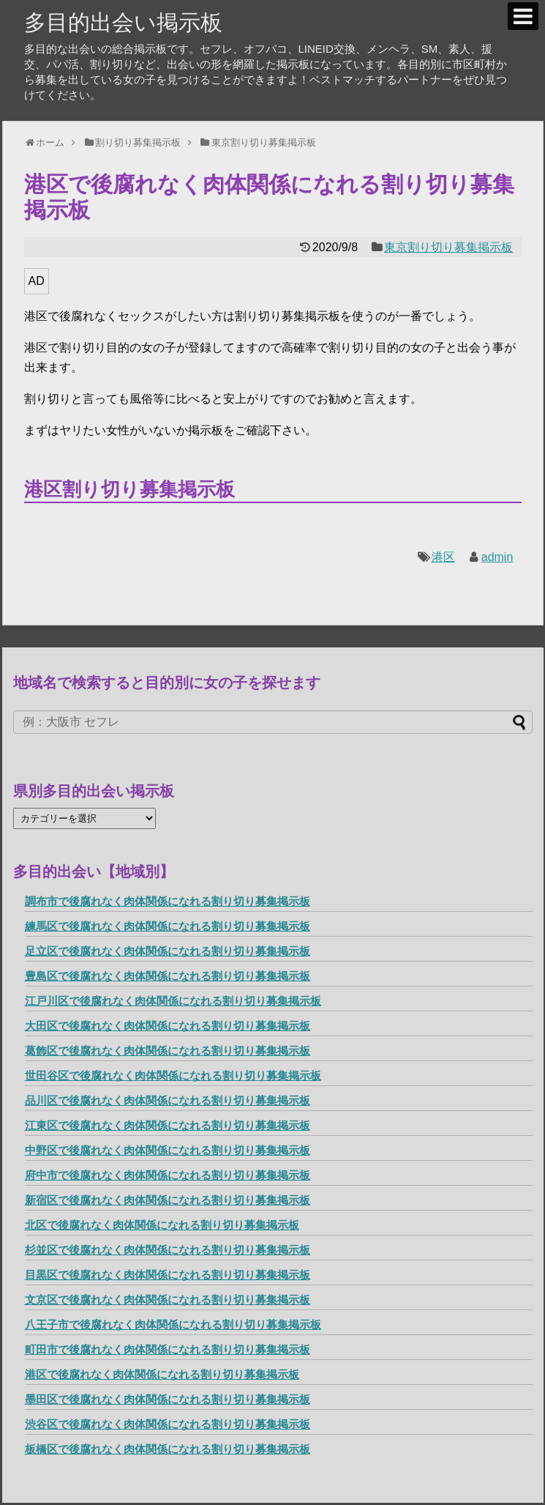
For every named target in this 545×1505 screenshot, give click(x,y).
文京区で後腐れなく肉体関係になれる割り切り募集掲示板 (167, 1299)
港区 (443, 557)
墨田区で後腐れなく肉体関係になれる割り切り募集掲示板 (167, 1399)
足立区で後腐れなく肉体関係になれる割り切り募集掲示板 (167, 951)
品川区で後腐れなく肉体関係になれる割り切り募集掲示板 (167, 1100)
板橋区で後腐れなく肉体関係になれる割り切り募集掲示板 (167, 1449)
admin (497, 557)
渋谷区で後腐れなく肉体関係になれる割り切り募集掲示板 (167, 1424)
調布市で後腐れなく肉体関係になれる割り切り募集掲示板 (167, 901)
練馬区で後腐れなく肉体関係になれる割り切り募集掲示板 (167, 926)
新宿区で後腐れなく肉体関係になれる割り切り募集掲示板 (167, 1200)
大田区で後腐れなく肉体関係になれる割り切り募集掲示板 (167, 1025)
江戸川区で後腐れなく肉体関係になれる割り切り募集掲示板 (173, 1001)
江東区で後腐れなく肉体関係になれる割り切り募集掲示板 (167, 1125)
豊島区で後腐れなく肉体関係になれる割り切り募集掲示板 (167, 976)
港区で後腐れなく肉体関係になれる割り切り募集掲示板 (162, 1374)
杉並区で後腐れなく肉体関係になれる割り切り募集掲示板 (167, 1250)
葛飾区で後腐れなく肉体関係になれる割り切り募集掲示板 (167, 1050)
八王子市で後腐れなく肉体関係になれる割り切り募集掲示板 (173, 1324)
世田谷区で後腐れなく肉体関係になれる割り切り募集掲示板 (173, 1075)
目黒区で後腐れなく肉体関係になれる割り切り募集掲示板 (167, 1274)
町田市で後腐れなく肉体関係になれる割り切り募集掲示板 (167, 1349)
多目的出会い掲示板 (123, 22)
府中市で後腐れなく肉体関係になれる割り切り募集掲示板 (167, 1175)
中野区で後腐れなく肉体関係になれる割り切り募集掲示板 (167, 1150)
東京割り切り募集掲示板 (448, 247)
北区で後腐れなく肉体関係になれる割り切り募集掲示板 (162, 1225)
